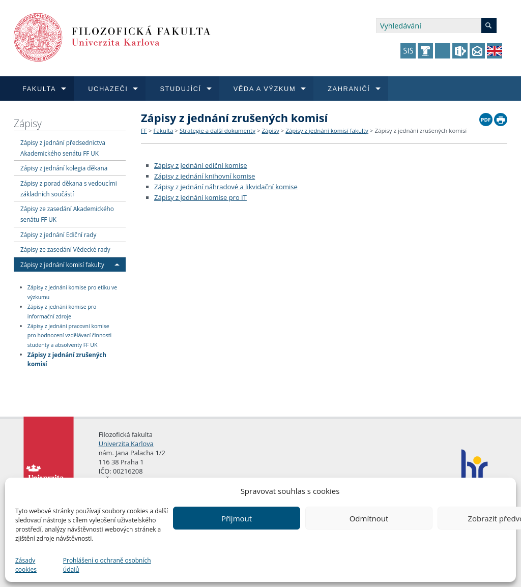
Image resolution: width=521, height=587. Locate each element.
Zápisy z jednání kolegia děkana (63, 168)
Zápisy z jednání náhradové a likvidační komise (226, 186)
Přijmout (236, 518)
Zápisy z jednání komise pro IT (200, 197)
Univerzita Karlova (126, 443)
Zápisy (28, 123)
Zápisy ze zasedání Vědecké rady (65, 249)
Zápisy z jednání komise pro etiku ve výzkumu (72, 292)
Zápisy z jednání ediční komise (200, 165)
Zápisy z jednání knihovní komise (204, 176)
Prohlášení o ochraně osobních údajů (107, 565)
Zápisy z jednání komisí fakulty (62, 264)
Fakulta (163, 130)
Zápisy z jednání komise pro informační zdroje (62, 311)
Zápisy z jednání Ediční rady (58, 234)
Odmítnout (369, 518)
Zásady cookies (26, 565)
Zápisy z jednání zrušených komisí (66, 359)
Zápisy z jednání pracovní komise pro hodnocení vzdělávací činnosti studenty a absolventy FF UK (69, 335)
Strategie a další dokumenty (217, 130)
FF (144, 130)
